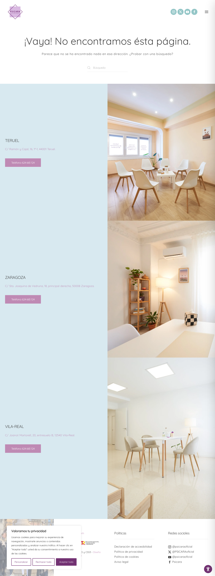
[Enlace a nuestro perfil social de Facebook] (194, 12)
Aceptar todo (66, 561)
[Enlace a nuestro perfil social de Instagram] (174, 12)
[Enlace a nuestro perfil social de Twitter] (180, 12)
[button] (206, 11)
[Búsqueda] (107, 67)
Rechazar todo (43, 561)
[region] (44, 547)
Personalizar (21, 561)
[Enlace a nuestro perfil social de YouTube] (187, 12)
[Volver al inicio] (15, 11)
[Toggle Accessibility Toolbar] (208, 569)
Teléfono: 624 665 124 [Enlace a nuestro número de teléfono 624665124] (23, 162)
